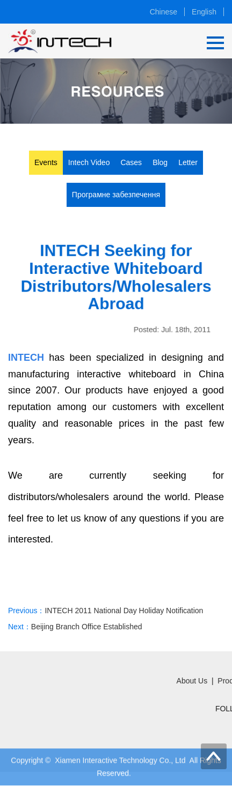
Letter (188, 162)
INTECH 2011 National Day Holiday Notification (124, 612)
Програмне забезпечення (116, 194)
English (204, 12)
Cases (131, 162)
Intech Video (89, 162)
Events (45, 162)
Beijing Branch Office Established (86, 628)
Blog (160, 162)
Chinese (163, 12)
